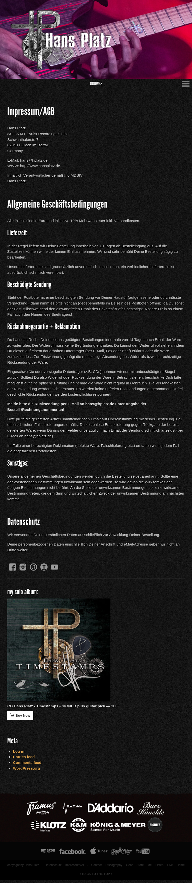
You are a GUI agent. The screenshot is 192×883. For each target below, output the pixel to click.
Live (169, 868)
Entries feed (24, 759)
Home (180, 868)
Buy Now (21, 717)
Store (139, 868)
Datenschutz (52, 868)
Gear (129, 868)
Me (149, 868)
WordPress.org (27, 770)
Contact (96, 868)
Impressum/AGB (75, 868)
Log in (19, 753)
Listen (159, 868)
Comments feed (28, 765)
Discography (113, 868)
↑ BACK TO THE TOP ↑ (96, 877)
